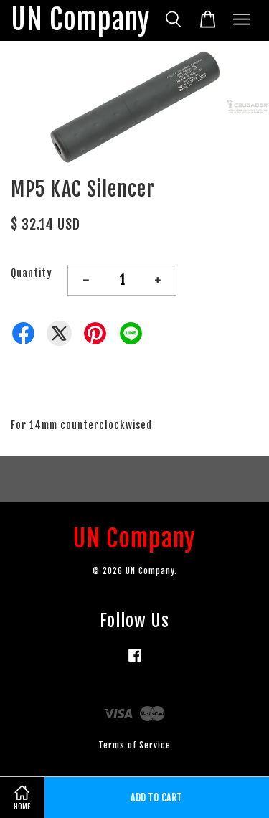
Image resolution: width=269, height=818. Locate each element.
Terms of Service (134, 745)
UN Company (80, 20)
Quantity (31, 273)
